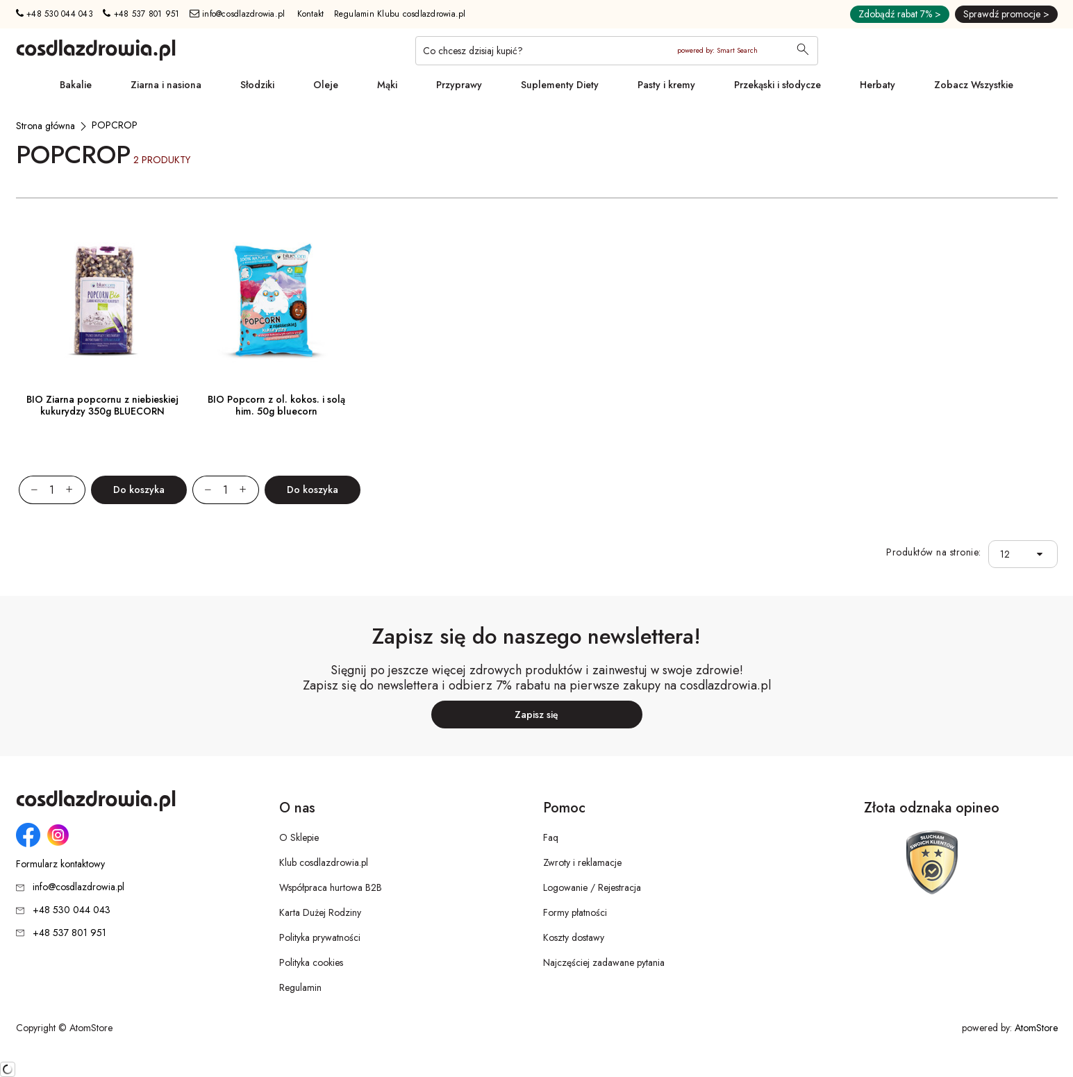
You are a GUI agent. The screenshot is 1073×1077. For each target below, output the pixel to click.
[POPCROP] (115, 125)
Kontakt (310, 14)
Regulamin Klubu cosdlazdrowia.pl (400, 14)
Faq (550, 837)
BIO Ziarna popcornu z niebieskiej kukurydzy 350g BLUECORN (102, 405)
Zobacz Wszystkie (973, 85)
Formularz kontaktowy (60, 864)
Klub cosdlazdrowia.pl (323, 862)
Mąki (387, 85)
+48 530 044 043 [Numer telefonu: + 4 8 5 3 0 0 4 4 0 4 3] (54, 14)
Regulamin (300, 987)
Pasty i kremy (666, 85)
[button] (1043, 554)
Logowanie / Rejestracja (592, 887)
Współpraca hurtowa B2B (330, 887)
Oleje (325, 85)
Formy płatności (575, 912)
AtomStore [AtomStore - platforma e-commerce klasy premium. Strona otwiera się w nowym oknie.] (1036, 1028)
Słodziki (257, 85)
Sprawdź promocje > (1006, 14)
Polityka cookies (311, 962)
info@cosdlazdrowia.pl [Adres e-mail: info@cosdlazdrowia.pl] (237, 14)
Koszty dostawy (573, 937)
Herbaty (877, 85)
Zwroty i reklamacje (582, 862)
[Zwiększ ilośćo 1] (75, 490)
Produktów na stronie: (933, 552)
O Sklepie (299, 837)
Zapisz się (536, 714)
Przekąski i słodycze (777, 85)
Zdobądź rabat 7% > (899, 14)
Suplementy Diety (560, 85)
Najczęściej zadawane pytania (604, 962)
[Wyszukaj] (803, 50)
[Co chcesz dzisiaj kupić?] (616, 50)
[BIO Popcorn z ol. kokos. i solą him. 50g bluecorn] (276, 301)
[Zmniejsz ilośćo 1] (28, 490)
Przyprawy (459, 85)
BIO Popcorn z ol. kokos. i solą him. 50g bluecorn (276, 405)
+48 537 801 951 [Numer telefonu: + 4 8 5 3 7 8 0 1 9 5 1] (141, 14)
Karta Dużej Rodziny (320, 912)
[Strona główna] (45, 126)
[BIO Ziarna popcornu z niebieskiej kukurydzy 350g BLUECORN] (103, 301)
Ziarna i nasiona (166, 85)
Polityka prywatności (319, 937)
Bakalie (76, 85)
